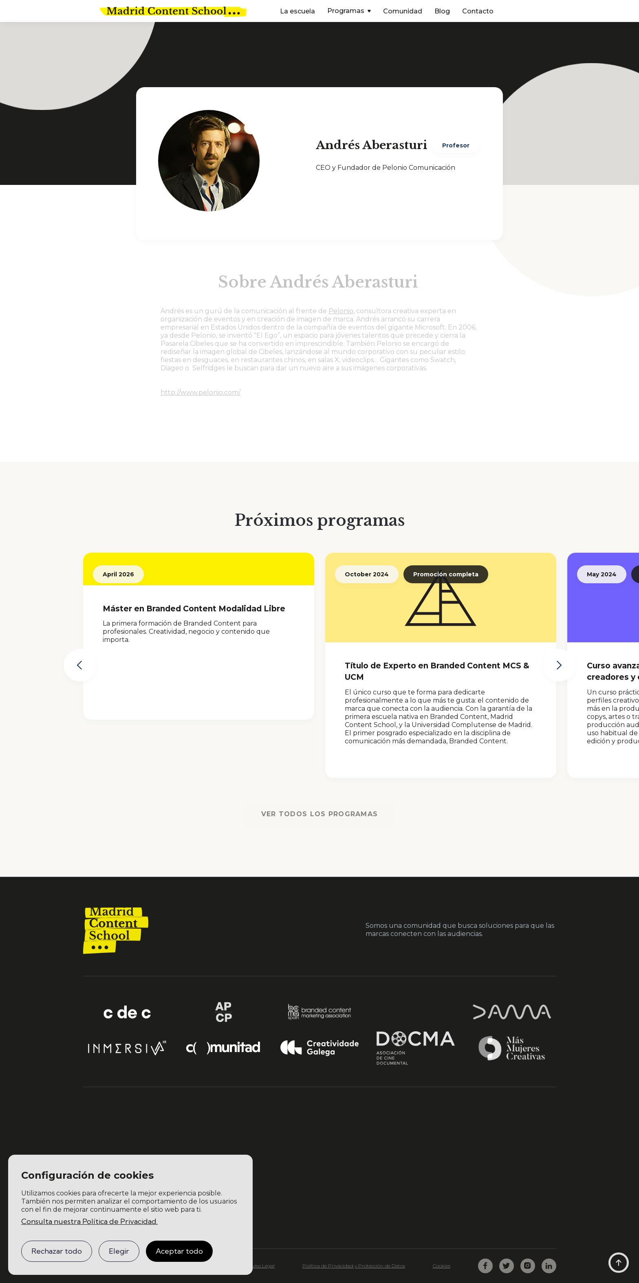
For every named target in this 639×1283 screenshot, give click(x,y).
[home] (173, 11)
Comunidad (402, 11)
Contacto (478, 11)
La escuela (297, 11)
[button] (349, 11)
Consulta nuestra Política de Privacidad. (89, 1221)
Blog (442, 11)
